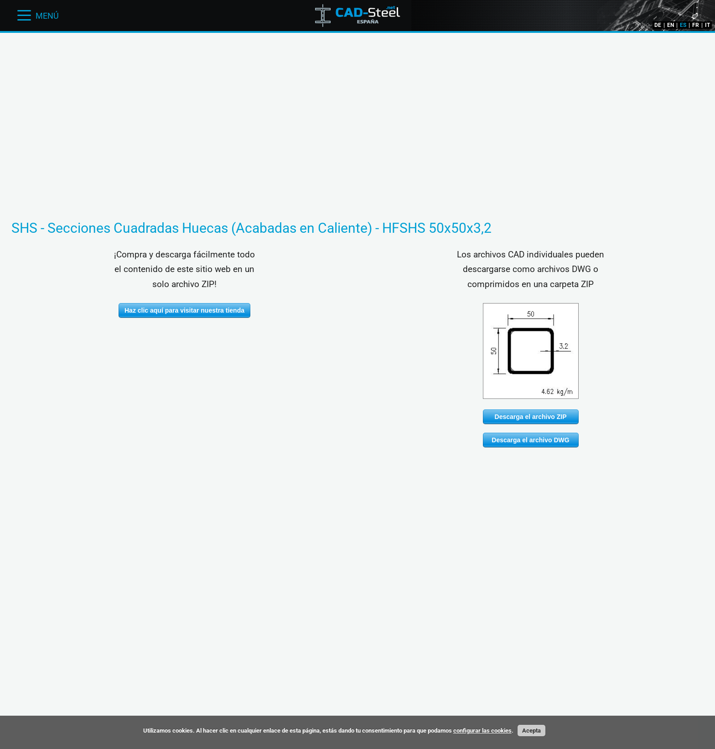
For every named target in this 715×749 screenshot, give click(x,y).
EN (670, 25)
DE (657, 25)
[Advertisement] (357, 61)
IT (707, 25)
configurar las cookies (482, 730)
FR (695, 25)
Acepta (531, 730)
